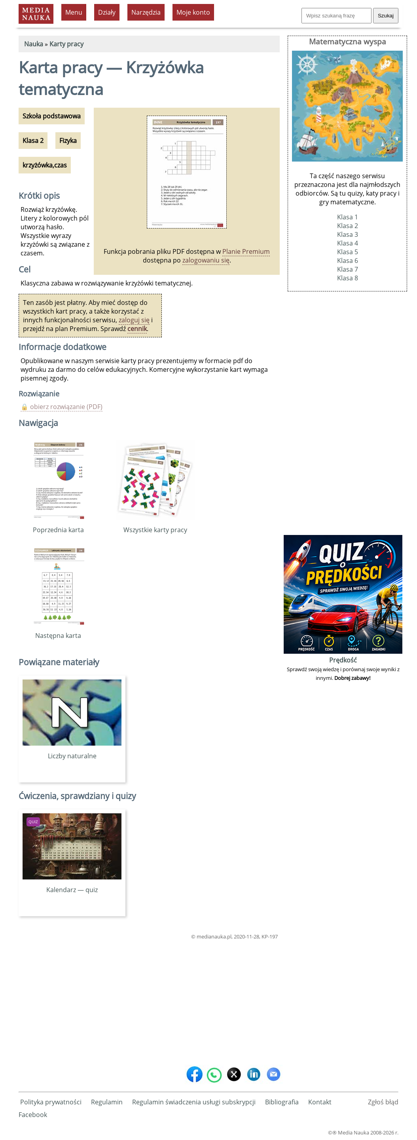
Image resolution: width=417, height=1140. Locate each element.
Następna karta (58, 631)
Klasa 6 (347, 260)
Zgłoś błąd (383, 1102)
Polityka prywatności (51, 1102)
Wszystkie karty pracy (155, 525)
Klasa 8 (347, 278)
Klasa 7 (347, 269)
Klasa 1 (347, 217)
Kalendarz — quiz (72, 885)
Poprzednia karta (58, 525)
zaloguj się (134, 320)
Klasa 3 (347, 234)
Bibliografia (282, 1102)
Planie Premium (246, 251)
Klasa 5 (347, 251)
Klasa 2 (347, 225)
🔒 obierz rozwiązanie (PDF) (61, 406)
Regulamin (107, 1102)
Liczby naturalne (72, 751)
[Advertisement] (149, 1000)
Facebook (33, 1114)
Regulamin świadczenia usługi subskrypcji (194, 1102)
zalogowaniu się (205, 260)
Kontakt (320, 1102)
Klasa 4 (347, 243)
